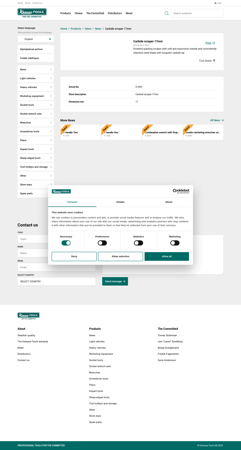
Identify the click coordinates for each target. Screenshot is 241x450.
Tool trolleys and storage (34, 166)
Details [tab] (121, 202)
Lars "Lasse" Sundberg (170, 341)
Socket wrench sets (31, 113)
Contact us (37, 2)
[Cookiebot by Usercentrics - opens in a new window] (175, 191)
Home (65, 28)
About (20, 2)
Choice (78, 13)
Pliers (23, 140)
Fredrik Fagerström (168, 353)
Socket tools (27, 104)
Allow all (167, 256)
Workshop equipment (32, 96)
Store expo (26, 184)
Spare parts (26, 193)
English (26, 39)
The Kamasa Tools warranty (33, 341)
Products (65, 13)
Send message (115, 281)
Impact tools (27, 149)
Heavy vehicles (28, 87)
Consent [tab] (72, 202)
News (27, 2)
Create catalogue (29, 58)
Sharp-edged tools (30, 157)
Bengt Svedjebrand (168, 347)
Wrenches (25, 122)
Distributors (115, 13)
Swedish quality (26, 335)
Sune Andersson (167, 360)
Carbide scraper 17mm (118, 28)
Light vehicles (28, 78)
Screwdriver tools (29, 131)
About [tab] (168, 202)
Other (23, 175)
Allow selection (120, 256)
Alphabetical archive (31, 49)
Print (210, 43)
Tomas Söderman (167, 335)
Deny (74, 256)
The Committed (95, 13)
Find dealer (207, 60)
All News (217, 120)
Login (218, 2)
